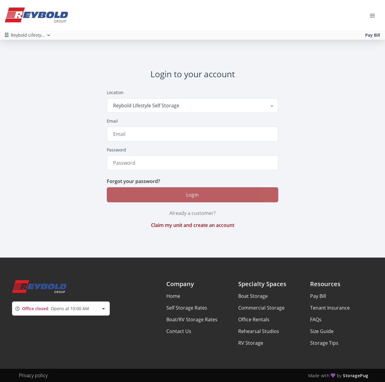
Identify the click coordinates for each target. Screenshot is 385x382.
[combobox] (192, 105)
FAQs (316, 319)
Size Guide (322, 331)
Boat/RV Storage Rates (191, 319)
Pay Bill (372, 35)
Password (116, 150)
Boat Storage (253, 296)
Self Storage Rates (186, 307)
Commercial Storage (261, 307)
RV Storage (250, 343)
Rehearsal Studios (258, 331)
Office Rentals (254, 319)
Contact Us (178, 331)
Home (173, 296)
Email (112, 121)
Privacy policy (33, 375)
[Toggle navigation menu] (374, 15)
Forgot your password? (133, 181)
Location (115, 92)
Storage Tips (324, 343)
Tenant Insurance (330, 307)
